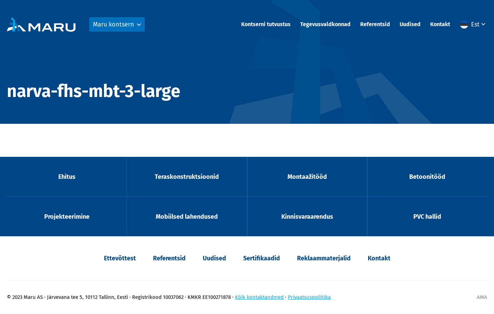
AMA (482, 297)
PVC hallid (427, 216)
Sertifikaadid (261, 258)
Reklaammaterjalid (324, 258)
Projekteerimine (67, 216)
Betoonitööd (427, 177)
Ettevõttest (120, 258)
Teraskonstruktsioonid (187, 177)
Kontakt (440, 24)
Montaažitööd (307, 177)
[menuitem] (473, 24)
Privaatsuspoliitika (309, 297)
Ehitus (66, 177)
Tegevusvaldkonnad (325, 24)
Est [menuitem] (475, 24)
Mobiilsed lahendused (187, 216)
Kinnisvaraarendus (307, 216)
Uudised (410, 24)
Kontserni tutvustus (266, 24)
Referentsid (375, 24)
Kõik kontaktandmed (259, 297)
